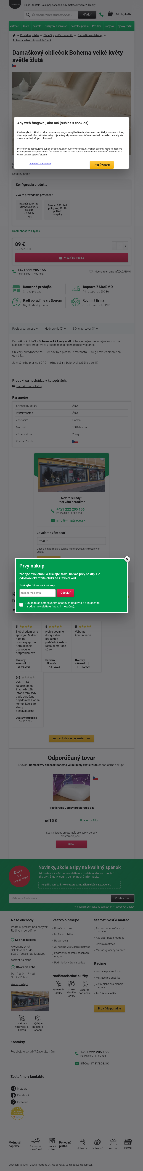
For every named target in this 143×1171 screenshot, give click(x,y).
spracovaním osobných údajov (60, 603)
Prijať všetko (102, 164)
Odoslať (65, 593)
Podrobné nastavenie (40, 163)
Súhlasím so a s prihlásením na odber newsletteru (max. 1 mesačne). (62, 604)
